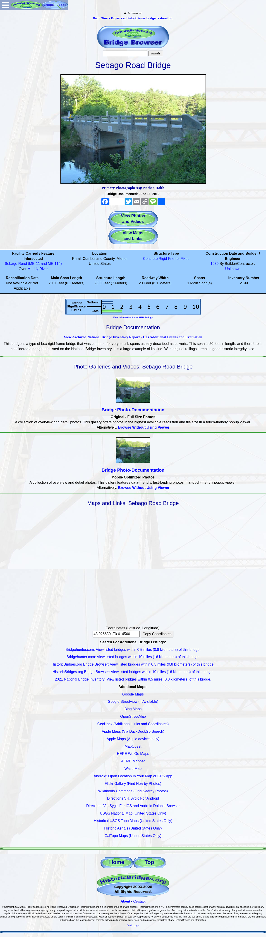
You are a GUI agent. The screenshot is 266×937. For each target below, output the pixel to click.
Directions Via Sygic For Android (133, 798)
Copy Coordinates (157, 634)
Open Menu (5, 5)
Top (149, 862)
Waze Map (133, 769)
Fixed (185, 259)
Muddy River (38, 269)
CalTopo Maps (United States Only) (133, 836)
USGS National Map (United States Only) (133, 813)
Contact (139, 901)
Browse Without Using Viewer (143, 427)
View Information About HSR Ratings (133, 317)
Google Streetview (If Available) (133, 701)
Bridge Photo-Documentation (133, 409)
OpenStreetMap (133, 716)
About (125, 901)
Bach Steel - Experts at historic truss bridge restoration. (133, 18)
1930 (215, 264)
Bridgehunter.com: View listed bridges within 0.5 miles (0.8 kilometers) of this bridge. (132, 650)
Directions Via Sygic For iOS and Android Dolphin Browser (133, 806)
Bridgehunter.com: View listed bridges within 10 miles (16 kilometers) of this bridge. (133, 657)
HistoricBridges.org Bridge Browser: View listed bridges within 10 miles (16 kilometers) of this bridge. (133, 672)
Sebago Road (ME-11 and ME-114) (33, 264)
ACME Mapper (133, 761)
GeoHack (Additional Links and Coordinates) (133, 724)
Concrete (150, 259)
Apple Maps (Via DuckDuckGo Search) (133, 731)
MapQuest (133, 746)
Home (116, 862)
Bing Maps (133, 709)
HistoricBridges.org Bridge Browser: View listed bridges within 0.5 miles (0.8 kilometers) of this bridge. (133, 664)
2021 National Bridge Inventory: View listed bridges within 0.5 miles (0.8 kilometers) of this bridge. (133, 679)
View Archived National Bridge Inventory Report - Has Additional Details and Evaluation (133, 337)
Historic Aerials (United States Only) (133, 828)
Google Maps (133, 694)
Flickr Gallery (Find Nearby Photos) (133, 784)
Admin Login (133, 925)
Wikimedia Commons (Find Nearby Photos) (133, 791)
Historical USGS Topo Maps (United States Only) (133, 821)
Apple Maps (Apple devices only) (133, 739)
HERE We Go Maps (133, 754)
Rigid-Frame (169, 259)
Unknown (232, 269)
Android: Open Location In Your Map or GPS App (133, 776)
